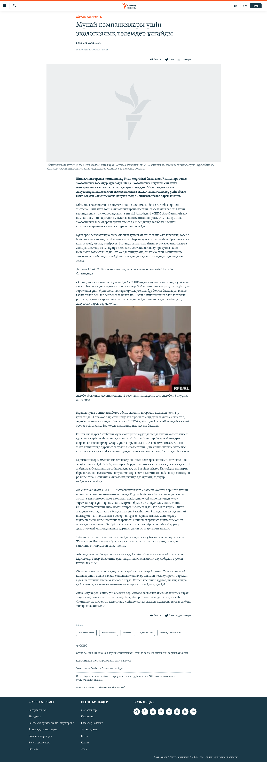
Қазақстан (87, 716)
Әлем (84, 749)
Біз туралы (35, 716)
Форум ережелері (39, 742)
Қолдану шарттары (40, 736)
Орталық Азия (89, 729)
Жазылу (33, 749)
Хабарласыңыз (37, 710)
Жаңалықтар (89, 710)
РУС (245, 5)
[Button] (155, 59)
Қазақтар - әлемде (92, 723)
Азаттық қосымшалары (43, 729)
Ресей (84, 736)
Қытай (85, 742)
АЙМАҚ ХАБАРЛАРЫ (89, 17)
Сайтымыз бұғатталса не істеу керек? (51, 723)
